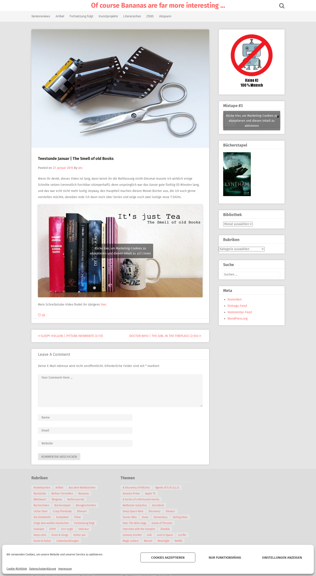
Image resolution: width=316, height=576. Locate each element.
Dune (146, 517)
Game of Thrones (163, 523)
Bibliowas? (41, 499)
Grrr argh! (68, 529)
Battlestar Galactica (136, 505)
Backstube (41, 493)
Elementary (162, 517)
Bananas (85, 493)
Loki (150, 535)
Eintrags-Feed (236, 306)
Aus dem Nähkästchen (83, 487)
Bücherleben (42, 505)
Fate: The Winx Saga (136, 523)
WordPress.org (236, 318)
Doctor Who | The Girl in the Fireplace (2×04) (166, 336)
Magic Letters (132, 540)
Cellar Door (42, 511)
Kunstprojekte (109, 16)
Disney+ (171, 511)
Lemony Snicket (133, 535)
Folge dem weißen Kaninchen (52, 523)
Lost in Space (166, 535)
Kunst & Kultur (43, 540)
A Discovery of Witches (137, 487)
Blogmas (58, 499)
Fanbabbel (63, 517)
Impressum (65, 568)
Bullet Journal (77, 499)
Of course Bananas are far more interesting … (158, 5)
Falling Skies (181, 517)
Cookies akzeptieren (168, 558)
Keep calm (41, 535)
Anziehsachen (43, 487)
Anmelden (233, 299)
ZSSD (151, 16)
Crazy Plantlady (63, 511)
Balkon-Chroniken (63, 493)
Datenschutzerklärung (42, 568)
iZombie (166, 529)
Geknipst (40, 529)
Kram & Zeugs (61, 535)
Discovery (156, 511)
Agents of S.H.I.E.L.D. (168, 487)
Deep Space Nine (134, 511)
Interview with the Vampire (140, 529)
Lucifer (184, 535)
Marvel (149, 540)
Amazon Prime (132, 493)
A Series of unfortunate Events (142, 499)
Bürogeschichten (87, 505)
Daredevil (159, 505)
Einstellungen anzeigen (282, 558)
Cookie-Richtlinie (17, 568)
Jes (82, 168)
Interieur (85, 529)
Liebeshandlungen (69, 540)
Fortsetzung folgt (83, 16)
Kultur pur (81, 535)
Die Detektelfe (43, 517)
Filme (78, 517)
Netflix (180, 540)
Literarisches (133, 16)
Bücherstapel (64, 505)
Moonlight (165, 540)
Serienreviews (42, 16)
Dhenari (83, 511)
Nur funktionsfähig (225, 558)
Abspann (166, 16)
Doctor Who (131, 517)
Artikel (61, 16)
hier (104, 304)
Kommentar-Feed (238, 312)
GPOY (54, 529)
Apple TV (151, 493)
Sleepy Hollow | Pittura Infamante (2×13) (71, 336)
